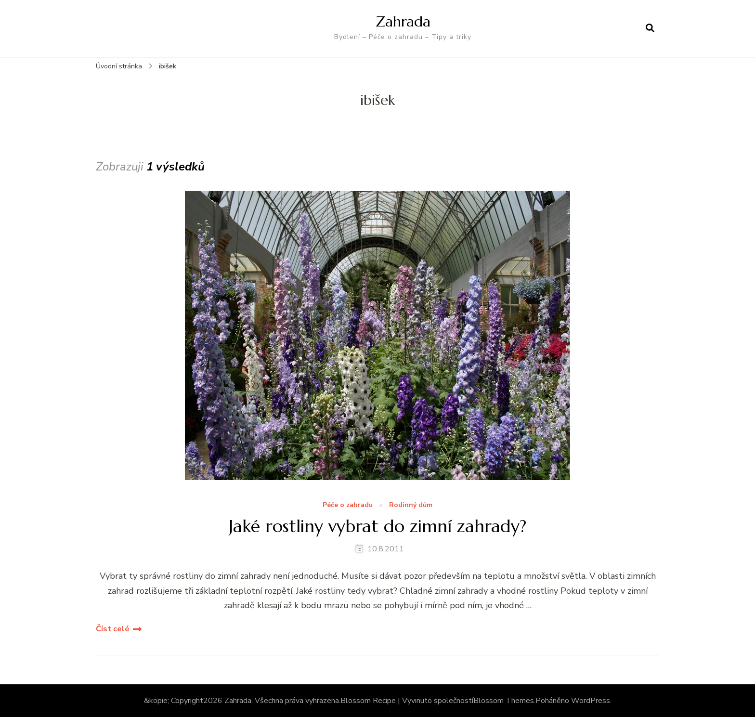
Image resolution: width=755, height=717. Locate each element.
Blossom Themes (503, 700)
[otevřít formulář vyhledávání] (650, 28)
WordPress (590, 700)
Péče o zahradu (348, 505)
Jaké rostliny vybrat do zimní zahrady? (377, 526)
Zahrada (403, 21)
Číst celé (113, 629)
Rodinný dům (410, 505)
